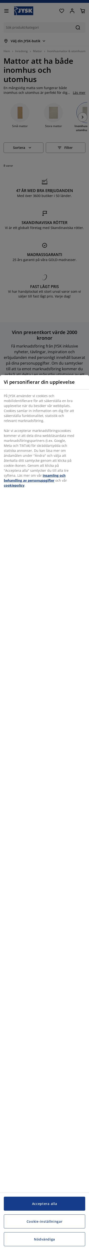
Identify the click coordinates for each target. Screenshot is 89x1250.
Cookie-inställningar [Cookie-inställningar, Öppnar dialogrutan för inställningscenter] (45, 1221)
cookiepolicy (14, 485)
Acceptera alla (44, 1203)
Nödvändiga (44, 1239)
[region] (44, 812)
